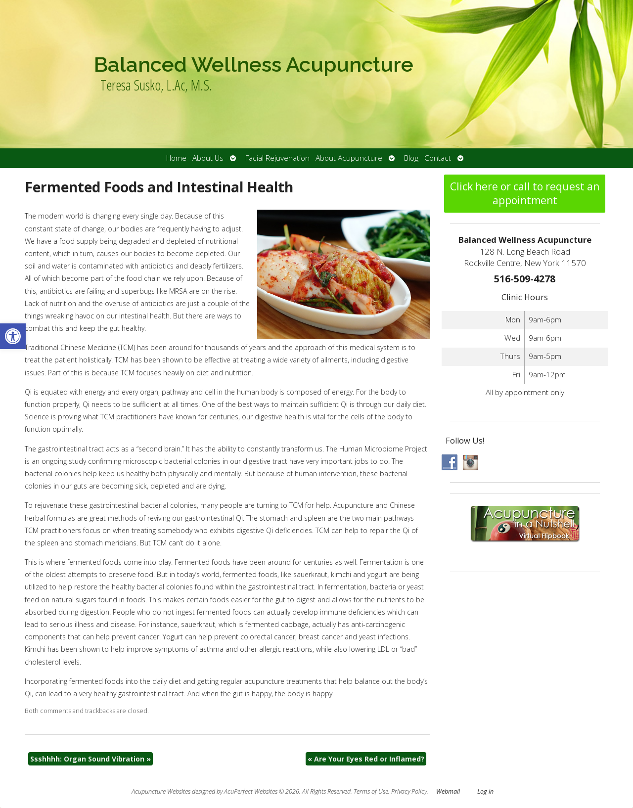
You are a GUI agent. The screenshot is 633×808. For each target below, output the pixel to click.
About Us (208, 158)
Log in (485, 791)
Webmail (448, 791)
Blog (411, 158)
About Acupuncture (349, 158)
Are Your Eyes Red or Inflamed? (366, 758)
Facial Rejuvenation (277, 158)
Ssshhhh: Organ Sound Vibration (90, 758)
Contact (437, 158)
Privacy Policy (409, 791)
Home (176, 158)
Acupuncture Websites (161, 791)
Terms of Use (371, 791)
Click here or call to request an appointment (524, 193)
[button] (13, 336)
